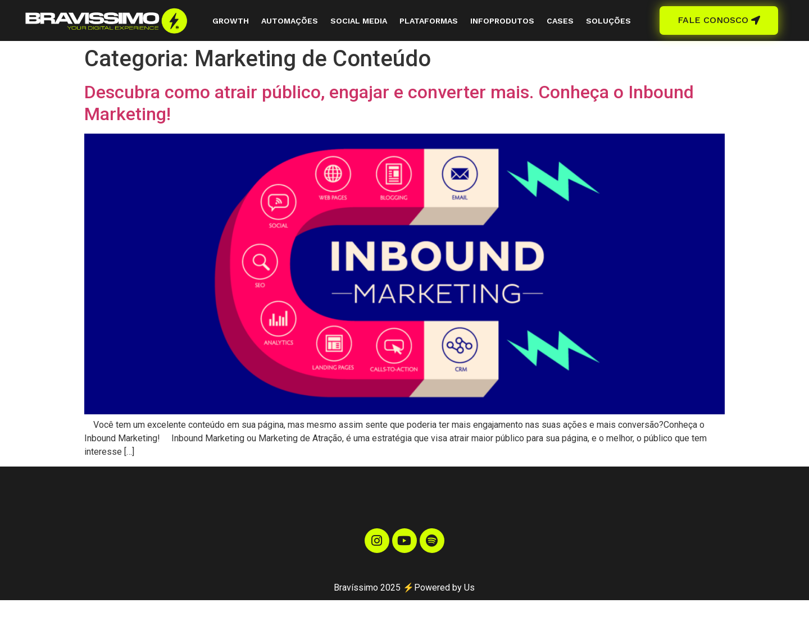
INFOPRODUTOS (502, 20)
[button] (719, 20)
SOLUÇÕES (608, 20)
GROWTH (230, 20)
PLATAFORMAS (428, 20)
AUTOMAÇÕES (289, 20)
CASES (560, 20)
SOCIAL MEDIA (358, 20)
